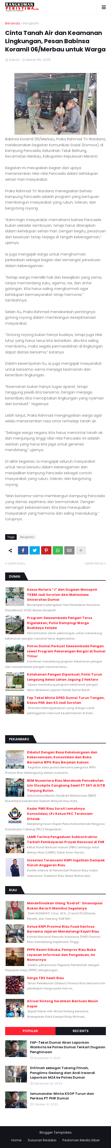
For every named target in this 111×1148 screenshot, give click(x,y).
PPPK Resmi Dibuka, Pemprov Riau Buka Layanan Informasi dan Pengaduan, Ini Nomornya (61, 954)
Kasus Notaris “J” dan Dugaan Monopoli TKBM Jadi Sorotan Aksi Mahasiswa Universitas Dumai (62, 594)
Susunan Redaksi (42, 1140)
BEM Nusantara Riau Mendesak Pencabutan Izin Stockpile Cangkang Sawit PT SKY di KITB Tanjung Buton (66, 785)
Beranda (12, 23)
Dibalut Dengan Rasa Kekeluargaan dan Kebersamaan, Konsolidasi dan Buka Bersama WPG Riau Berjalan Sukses (62, 757)
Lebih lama (94, 563)
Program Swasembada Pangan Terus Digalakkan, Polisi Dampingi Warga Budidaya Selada (59, 623)
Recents (81, 1030)
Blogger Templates (56, 1132)
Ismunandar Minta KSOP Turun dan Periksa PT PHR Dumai (62, 1096)
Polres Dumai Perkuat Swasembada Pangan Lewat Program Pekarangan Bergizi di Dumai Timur (66, 651)
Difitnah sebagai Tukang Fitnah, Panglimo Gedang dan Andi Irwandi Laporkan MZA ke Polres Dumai (62, 1073)
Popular (30, 1030)
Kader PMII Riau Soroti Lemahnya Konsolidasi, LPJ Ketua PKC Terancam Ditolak (60, 813)
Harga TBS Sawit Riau (45, 978)
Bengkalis (31, 23)
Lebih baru (16, 563)
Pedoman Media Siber (81, 1140)
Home (16, 1140)
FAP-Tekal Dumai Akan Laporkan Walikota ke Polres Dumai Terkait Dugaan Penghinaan (67, 1047)
